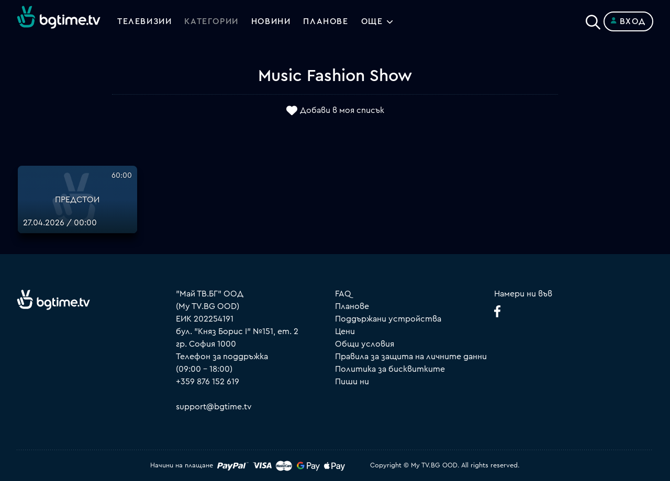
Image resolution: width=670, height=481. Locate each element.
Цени (345, 331)
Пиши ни (352, 381)
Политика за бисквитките (390, 369)
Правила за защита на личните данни (411, 356)
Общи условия (364, 344)
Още (372, 21)
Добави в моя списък (342, 110)
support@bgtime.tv (214, 407)
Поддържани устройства (388, 319)
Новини (271, 21)
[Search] (593, 19)
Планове (352, 306)
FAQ (343, 294)
